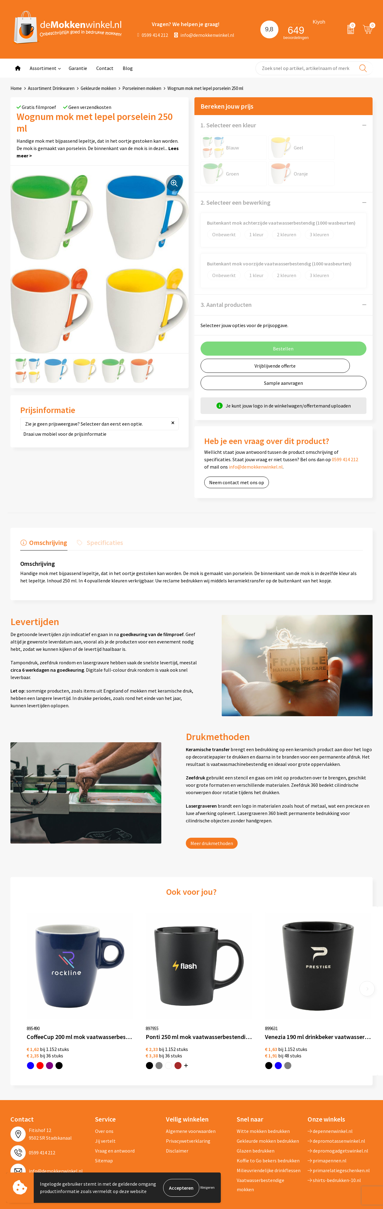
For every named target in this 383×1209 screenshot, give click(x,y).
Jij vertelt (105, 1107)
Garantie (78, 68)
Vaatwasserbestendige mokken (260, 1150)
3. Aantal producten (226, 304)
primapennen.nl (327, 1126)
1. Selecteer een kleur (228, 125)
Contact (104, 68)
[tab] (43, 544)
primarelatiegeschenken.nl (339, 1136)
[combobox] (314, 68)
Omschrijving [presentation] (48, 542)
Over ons (104, 1097)
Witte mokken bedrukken (263, 1097)
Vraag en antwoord (115, 1117)
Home (16, 88)
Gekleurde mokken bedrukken (268, 1107)
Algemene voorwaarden (191, 1097)
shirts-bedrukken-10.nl (334, 1146)
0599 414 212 (152, 35)
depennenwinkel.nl (330, 1097)
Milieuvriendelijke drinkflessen (269, 1136)
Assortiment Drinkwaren (51, 88)
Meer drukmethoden (211, 843)
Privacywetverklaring (188, 1107)
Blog (128, 68)
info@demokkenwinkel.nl (204, 35)
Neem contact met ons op (236, 482)
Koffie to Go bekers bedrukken (268, 1126)
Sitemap (104, 1126)
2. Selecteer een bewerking (235, 202)
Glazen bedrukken (255, 1117)
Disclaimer (177, 1117)
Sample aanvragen (283, 383)
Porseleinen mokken (141, 88)
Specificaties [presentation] (104, 542)
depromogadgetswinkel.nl (338, 1117)
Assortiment (43, 68)
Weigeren (207, 1187)
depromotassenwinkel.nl (336, 1107)
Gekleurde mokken (98, 88)
